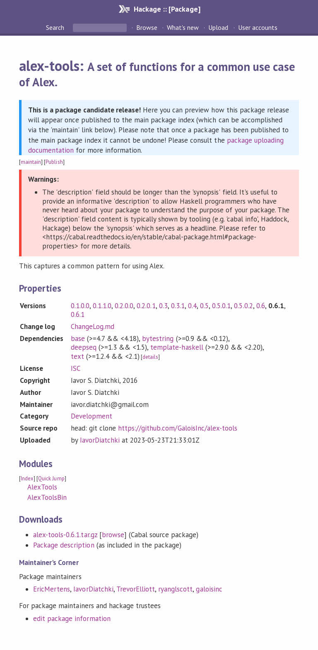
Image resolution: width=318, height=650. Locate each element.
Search (56, 27)
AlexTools (42, 487)
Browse (146, 27)
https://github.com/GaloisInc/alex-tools (177, 428)
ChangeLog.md (92, 326)
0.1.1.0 (102, 305)
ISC (75, 368)
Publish (54, 162)
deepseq (83, 347)
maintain (31, 162)
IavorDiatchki (100, 440)
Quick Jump (51, 478)
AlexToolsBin (47, 497)
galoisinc (209, 589)
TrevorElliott (135, 589)
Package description (63, 545)
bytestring (157, 338)
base (78, 338)
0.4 (192, 305)
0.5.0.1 (221, 305)
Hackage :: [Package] (167, 9)
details (150, 356)
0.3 (163, 305)
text (77, 356)
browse (113, 534)
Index (27, 478)
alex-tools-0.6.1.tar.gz (65, 534)
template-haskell (176, 347)
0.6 (260, 305)
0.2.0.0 (124, 305)
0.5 (204, 305)
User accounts (257, 27)
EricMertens (51, 589)
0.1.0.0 (80, 305)
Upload (218, 27)
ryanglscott (175, 589)
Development (91, 416)
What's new (183, 27)
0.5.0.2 (243, 305)
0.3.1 (178, 305)
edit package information (72, 618)
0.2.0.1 (146, 305)
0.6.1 (77, 314)
